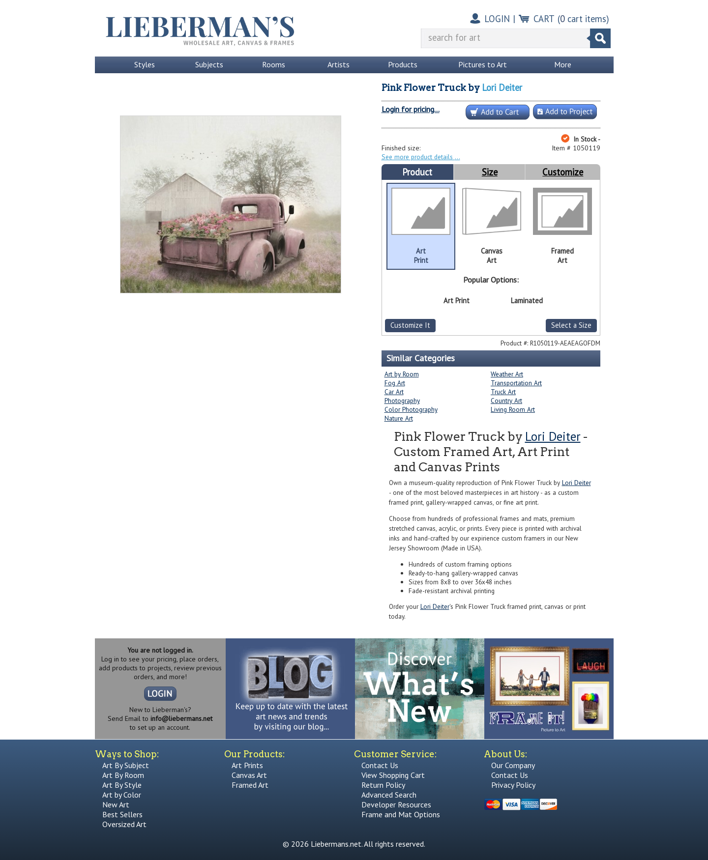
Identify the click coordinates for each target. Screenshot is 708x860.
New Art (115, 804)
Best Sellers (122, 814)
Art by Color (121, 795)
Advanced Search (388, 795)
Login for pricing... (411, 109)
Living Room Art (513, 409)
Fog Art (394, 382)
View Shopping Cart (393, 775)
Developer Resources (396, 804)
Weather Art (507, 374)
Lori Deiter (502, 87)
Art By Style (122, 785)
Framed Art (250, 785)
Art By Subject (125, 765)
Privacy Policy (513, 785)
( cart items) (583, 19)
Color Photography (411, 409)
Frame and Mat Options (400, 814)
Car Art (394, 391)
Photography (402, 400)
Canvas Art (249, 775)
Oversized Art (124, 824)
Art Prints (247, 765)
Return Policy (383, 785)
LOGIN (497, 19)
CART (544, 19)
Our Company (513, 765)
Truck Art (503, 391)
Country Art (506, 400)
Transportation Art (516, 382)
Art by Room (401, 374)
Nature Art (398, 418)
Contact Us (379, 765)
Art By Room (123, 775)
